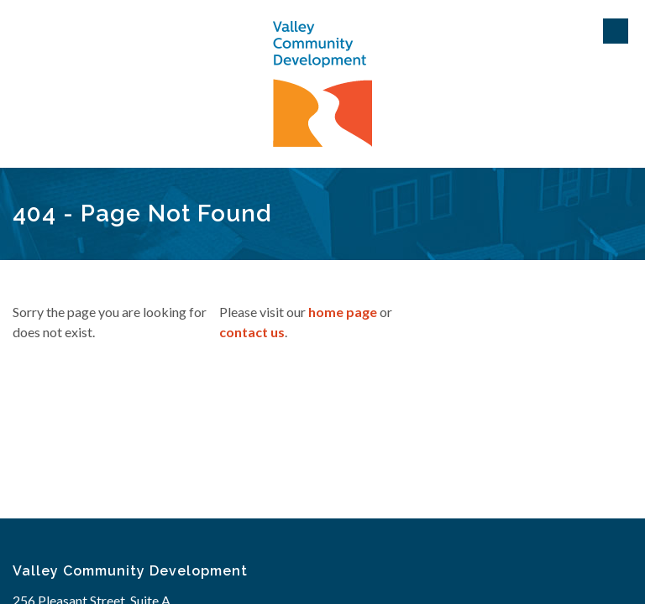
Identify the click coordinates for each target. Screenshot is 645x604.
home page (342, 312)
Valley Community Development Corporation (322, 84)
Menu (615, 31)
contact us (252, 332)
